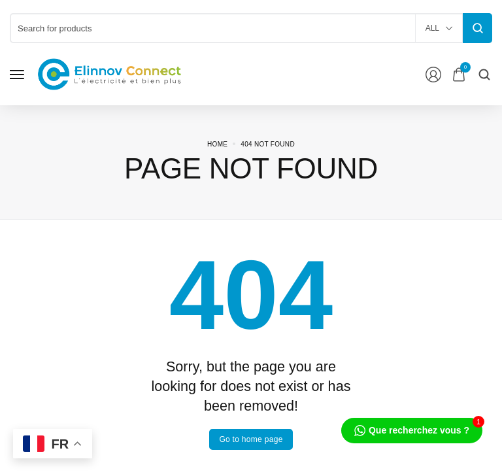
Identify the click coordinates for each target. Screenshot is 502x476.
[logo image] (109, 73)
